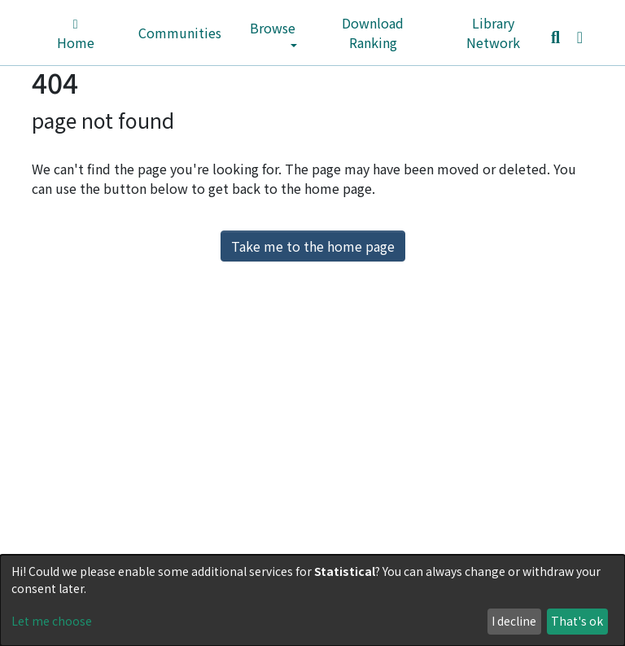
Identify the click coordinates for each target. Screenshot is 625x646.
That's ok (577, 621)
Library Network (493, 32)
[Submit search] (555, 36)
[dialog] (312, 600)
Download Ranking (373, 32)
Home (75, 35)
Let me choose (51, 621)
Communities (179, 32)
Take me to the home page (313, 246)
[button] (579, 36)
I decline (514, 621)
